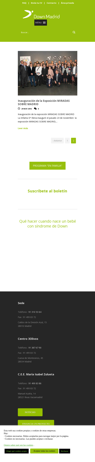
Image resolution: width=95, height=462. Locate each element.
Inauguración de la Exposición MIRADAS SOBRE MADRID (44, 102)
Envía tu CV (36, 3)
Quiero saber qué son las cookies (18, 445)
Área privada (67, 3)
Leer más (23, 128)
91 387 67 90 (35, 347)
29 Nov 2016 (26, 109)
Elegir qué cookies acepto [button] (16, 451)
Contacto (51, 3)
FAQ (24, 3)
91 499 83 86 (35, 383)
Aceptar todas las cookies (44, 451)
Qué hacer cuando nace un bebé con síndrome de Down (47, 223)
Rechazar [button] (64, 451)
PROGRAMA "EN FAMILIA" (47, 165)
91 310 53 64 (35, 311)
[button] (38, 23)
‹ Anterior (57, 140)
